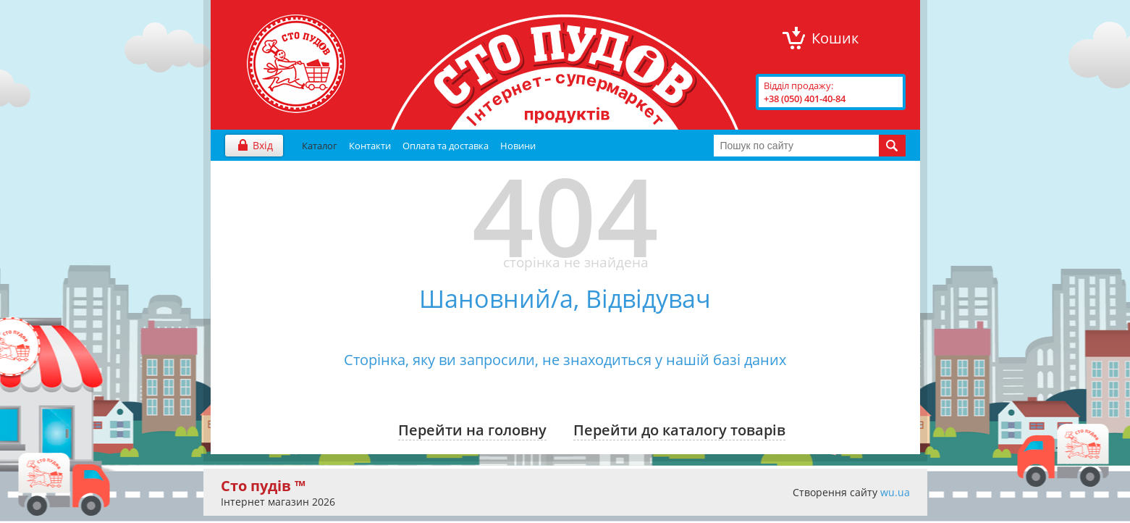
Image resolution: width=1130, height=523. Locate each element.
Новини (518, 145)
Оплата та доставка (445, 145)
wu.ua (895, 492)
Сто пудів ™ (263, 485)
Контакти (370, 145)
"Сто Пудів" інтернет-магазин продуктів (296, 63)
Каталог (319, 145)
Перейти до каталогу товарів (679, 430)
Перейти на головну (472, 430)
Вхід (263, 145)
